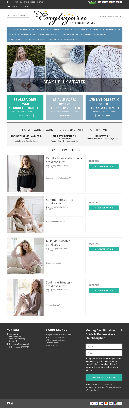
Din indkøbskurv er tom (110, 17)
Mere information (104, 166)
